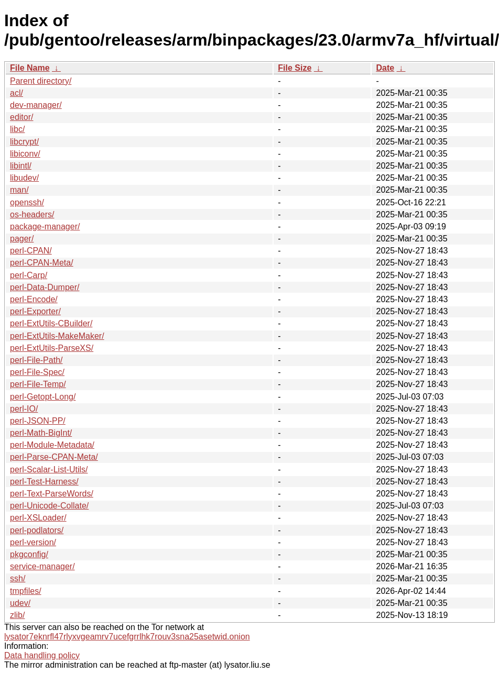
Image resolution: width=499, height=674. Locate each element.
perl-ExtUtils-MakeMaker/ (57, 336)
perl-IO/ (24, 408)
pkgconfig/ (29, 554)
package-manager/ (45, 226)
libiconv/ (25, 153)
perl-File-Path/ (36, 360)
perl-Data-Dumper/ (44, 287)
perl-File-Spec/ (37, 372)
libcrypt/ (24, 141)
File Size (294, 67)
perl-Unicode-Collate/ (49, 505)
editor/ (21, 117)
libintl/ (20, 165)
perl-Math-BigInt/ (41, 432)
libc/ (17, 129)
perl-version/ (33, 542)
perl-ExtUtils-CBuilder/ (51, 323)
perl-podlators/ (36, 530)
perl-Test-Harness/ (44, 481)
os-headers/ (32, 214)
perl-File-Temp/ (38, 384)
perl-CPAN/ (31, 250)
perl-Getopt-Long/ (42, 396)
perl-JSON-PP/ (38, 420)
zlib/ (17, 615)
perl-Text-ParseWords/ (51, 493)
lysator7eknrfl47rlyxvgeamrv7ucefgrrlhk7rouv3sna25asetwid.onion (127, 636)
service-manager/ (42, 566)
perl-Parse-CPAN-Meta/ (54, 456)
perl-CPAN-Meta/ (41, 262)
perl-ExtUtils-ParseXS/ (51, 348)
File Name (30, 67)
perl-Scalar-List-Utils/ (49, 469)
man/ (19, 189)
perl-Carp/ (28, 275)
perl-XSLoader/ (38, 517)
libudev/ (24, 177)
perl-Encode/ (34, 299)
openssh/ (27, 202)
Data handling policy (42, 655)
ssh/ (17, 578)
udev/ (20, 603)
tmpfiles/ (25, 591)
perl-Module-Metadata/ (52, 444)
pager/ (22, 238)
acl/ (16, 93)
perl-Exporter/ (35, 311)
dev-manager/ (36, 105)
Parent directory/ (40, 80)
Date (385, 67)
